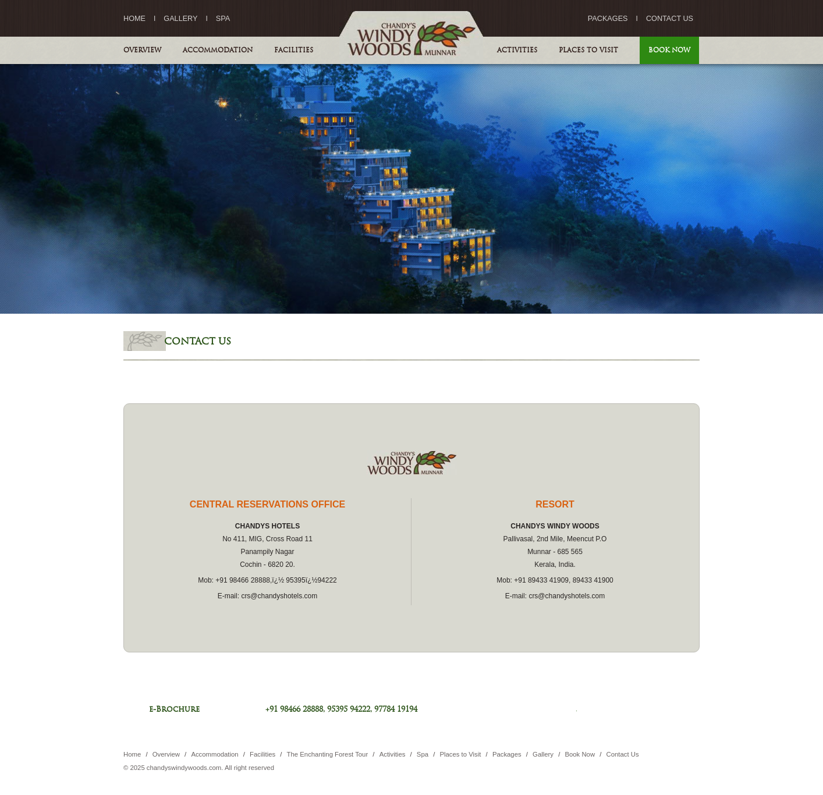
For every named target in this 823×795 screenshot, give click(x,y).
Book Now (669, 50)
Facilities (293, 50)
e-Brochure (174, 709)
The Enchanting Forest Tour (328, 754)
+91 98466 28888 (242, 580)
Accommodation (218, 50)
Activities (517, 50)
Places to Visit (588, 50)
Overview (142, 50)
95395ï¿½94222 (311, 580)
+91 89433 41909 (541, 580)
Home (134, 19)
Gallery (180, 19)
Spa (223, 19)
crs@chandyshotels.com (279, 596)
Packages (608, 19)
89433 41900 (593, 580)
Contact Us (669, 19)
